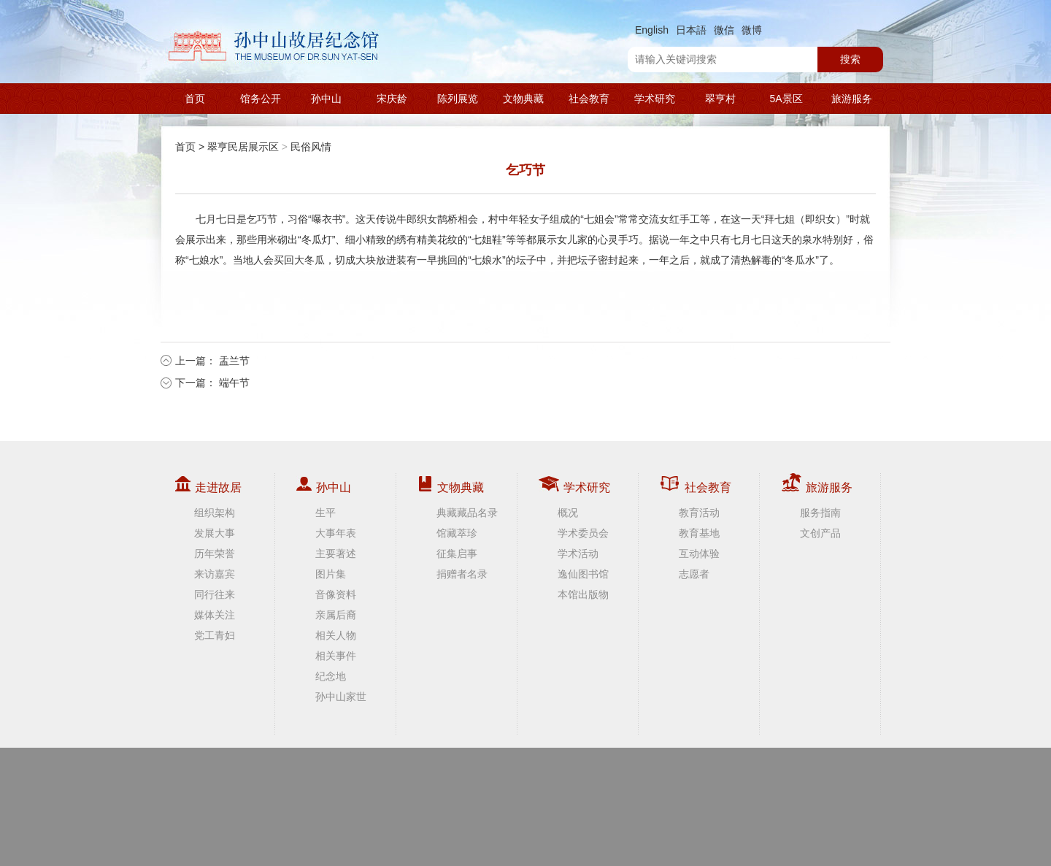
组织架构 (214, 512)
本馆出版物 (583, 594)
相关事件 (335, 656)
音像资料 (335, 594)
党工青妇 (214, 635)
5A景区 (785, 98)
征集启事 (456, 553)
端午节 (234, 382)
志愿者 (694, 574)
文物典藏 (523, 98)
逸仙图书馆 (583, 574)
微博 (752, 30)
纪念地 (330, 676)
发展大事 (214, 533)
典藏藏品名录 (467, 512)
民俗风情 (310, 147)
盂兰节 (234, 361)
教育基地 (699, 533)
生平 (325, 512)
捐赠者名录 (462, 574)
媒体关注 (214, 615)
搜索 (850, 59)
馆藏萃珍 (456, 533)
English (652, 30)
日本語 (691, 30)
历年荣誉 (214, 553)
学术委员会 (583, 533)
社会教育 (589, 98)
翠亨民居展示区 (243, 147)
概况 (568, 512)
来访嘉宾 (214, 574)
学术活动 (578, 553)
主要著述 (335, 553)
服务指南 (820, 512)
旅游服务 (851, 98)
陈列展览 (457, 98)
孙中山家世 (340, 696)
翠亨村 (720, 98)
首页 (195, 98)
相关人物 (335, 635)
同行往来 (214, 594)
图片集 (330, 574)
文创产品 (820, 533)
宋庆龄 (392, 98)
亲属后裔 (335, 615)
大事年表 (335, 533)
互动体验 (699, 553)
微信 (724, 30)
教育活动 (699, 512)
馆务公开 (260, 98)
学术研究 (654, 98)
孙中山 (326, 98)
